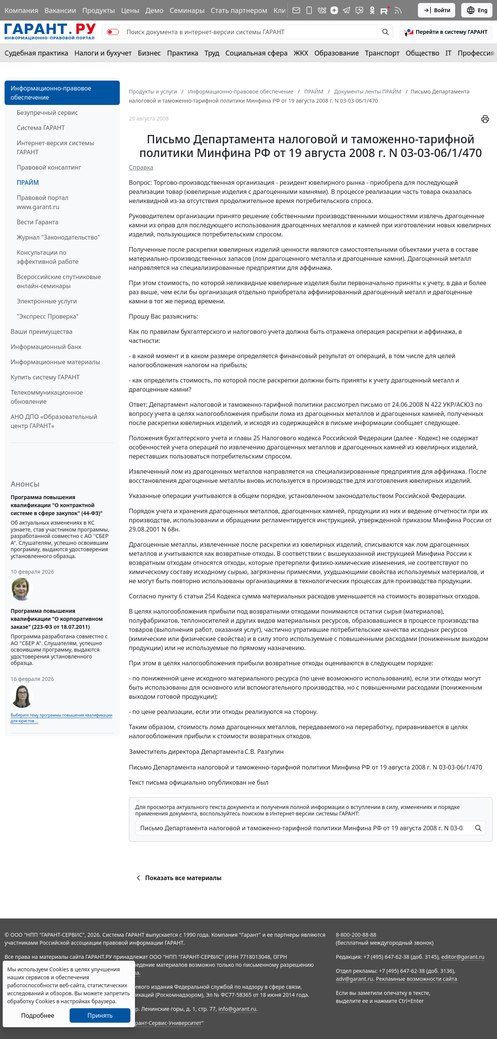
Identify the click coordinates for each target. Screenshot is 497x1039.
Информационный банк (46, 347)
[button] (445, 32)
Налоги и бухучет (103, 52)
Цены (130, 10)
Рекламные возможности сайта (416, 978)
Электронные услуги (47, 301)
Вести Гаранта (38, 222)
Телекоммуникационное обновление (47, 397)
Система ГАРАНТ (41, 128)
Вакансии (60, 10)
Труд (212, 52)
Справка (141, 167)
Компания (21, 10)
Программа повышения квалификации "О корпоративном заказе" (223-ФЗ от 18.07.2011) (57, 618)
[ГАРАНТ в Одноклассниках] (372, 10)
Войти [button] (437, 10)
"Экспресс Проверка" (48, 316)
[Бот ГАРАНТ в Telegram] (359, 10)
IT (449, 52)
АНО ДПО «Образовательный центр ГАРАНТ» (54, 421)
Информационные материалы (55, 362)
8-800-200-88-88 (356, 934)
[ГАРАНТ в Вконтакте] (322, 10)
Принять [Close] (100, 1015)
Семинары (187, 10)
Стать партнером (239, 10)
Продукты (98, 10)
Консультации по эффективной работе (47, 257)
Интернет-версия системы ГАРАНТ (55, 147)
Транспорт (382, 52)
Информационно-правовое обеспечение (51, 93)
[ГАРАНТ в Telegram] (346, 10)
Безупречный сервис (47, 112)
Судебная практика (36, 52)
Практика (182, 52)
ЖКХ (301, 52)
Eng (476, 10)
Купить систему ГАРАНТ (45, 377)
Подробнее (37, 1015)
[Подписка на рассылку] (296, 10)
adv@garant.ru (354, 978)
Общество (423, 52)
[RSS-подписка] (398, 10)
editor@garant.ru (463, 956)
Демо (154, 10)
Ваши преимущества (42, 331)
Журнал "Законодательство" (58, 237)
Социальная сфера (256, 52)
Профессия (476, 52)
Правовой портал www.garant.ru (42, 202)
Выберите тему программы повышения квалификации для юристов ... (61, 717)
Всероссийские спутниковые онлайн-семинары (59, 281)
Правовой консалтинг (49, 167)
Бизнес (149, 52)
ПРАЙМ (28, 182)
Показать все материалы (178, 877)
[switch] (113, 32)
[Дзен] (334, 10)
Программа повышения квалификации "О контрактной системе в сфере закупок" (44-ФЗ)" (57, 505)
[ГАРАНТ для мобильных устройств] (309, 10)
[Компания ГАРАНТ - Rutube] (385, 10)
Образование (336, 52)
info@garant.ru (237, 1008)
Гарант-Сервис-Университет (166, 1022)
